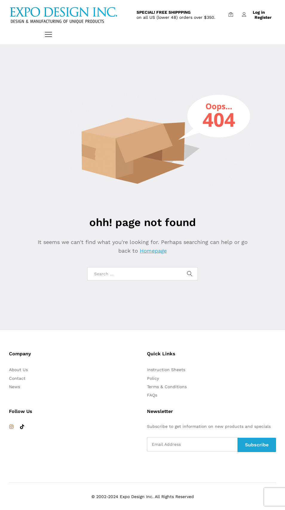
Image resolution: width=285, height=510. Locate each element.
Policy (153, 378)
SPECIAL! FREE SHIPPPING (164, 12)
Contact (17, 378)
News (14, 386)
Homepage (153, 251)
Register (263, 17)
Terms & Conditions (167, 386)
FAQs (152, 395)
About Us (18, 369)
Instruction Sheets (166, 369)
